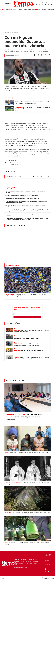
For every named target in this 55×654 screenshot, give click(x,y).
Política (29, 559)
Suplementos (17, 565)
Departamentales (41, 9)
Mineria (23, 559)
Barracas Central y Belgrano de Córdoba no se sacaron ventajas (22, 198)
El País (20, 9)
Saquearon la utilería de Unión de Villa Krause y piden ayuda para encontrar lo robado (25, 206)
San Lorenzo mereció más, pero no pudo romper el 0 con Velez (21, 195)
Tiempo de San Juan (8, 32)
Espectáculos (28, 563)
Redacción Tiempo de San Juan (14, 54)
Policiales (33, 9)
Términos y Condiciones (19, 567)
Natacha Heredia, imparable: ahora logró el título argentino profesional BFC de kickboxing (26, 214)
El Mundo (26, 9)
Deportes (14, 9)
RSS (26, 567)
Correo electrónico (17, 312)
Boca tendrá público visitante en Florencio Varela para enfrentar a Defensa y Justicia (25, 191)
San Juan (8, 9)
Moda (35, 563)
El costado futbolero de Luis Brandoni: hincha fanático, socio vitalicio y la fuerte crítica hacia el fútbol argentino (26, 202)
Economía (16, 559)
